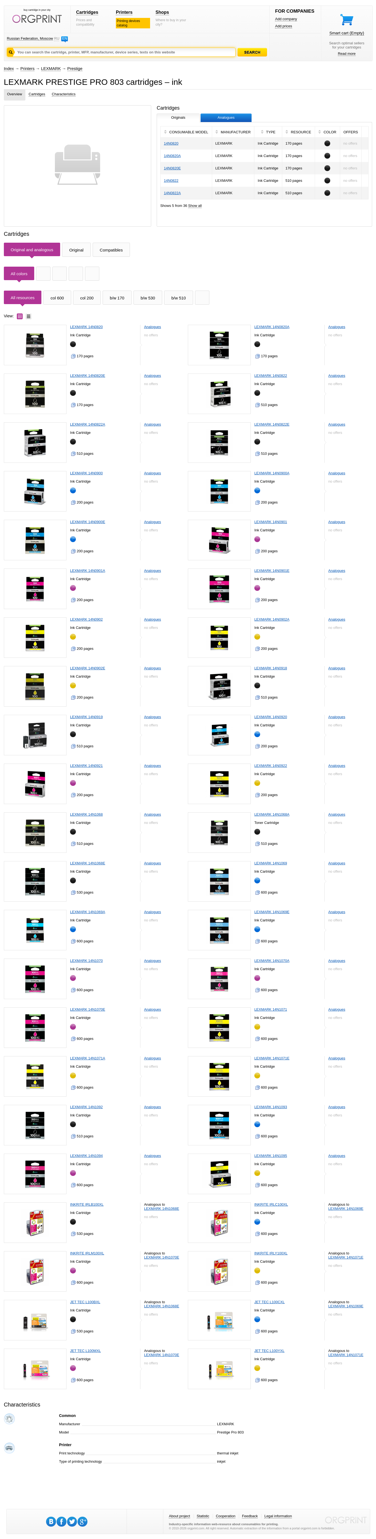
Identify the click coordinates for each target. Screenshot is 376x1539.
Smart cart (346, 33)
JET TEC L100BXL (85, 1302)
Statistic (203, 1516)
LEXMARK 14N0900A (271, 473)
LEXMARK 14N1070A (271, 961)
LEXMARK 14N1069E (271, 912)
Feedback (250, 1516)
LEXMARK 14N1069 (270, 863)
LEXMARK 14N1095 (270, 1156)
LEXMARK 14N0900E (87, 522)
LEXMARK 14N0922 (270, 766)
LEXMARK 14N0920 (270, 717)
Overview (14, 94)
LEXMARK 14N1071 (270, 1009)
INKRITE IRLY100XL (270, 1253)
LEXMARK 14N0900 (86, 473)
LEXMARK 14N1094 (86, 1156)
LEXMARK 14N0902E (87, 668)
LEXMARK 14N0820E (87, 376)
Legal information (278, 1516)
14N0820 (171, 143)
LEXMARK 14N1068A (271, 814)
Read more (347, 54)
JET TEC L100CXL (269, 1302)
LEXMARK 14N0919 (86, 717)
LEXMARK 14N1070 (86, 961)
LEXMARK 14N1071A (87, 1058)
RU (56, 38)
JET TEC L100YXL (269, 1351)
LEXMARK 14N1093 (270, 1107)
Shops (162, 12)
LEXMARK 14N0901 (270, 522)
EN (64, 38)
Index (9, 68)
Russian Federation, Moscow (30, 38)
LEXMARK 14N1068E (87, 863)
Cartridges (87, 12)
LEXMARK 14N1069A (87, 912)
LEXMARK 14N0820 (86, 327)
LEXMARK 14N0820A (271, 327)
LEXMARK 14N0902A (271, 619)
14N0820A (172, 156)
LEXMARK (51, 68)
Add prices (283, 26)
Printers (124, 12)
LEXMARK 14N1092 (86, 1107)
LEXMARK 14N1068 (86, 814)
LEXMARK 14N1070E (87, 1009)
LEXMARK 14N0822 (270, 376)
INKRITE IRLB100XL (86, 1204)
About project (179, 1516)
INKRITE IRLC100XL (271, 1204)
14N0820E (172, 168)
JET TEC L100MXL (85, 1351)
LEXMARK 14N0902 (86, 619)
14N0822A (172, 193)
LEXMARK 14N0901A (87, 571)
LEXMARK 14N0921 (86, 766)
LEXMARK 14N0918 (270, 668)
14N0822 (171, 180)
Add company (286, 19)
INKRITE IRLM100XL (87, 1253)
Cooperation (225, 1516)
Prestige (74, 68)
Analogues (152, 327)
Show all (195, 206)
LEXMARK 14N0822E (271, 424)
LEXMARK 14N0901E (271, 571)
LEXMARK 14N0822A (87, 424)
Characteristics (64, 94)
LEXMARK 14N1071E (271, 1058)
